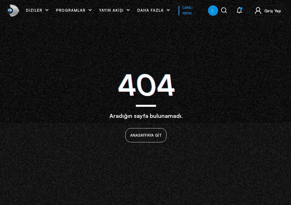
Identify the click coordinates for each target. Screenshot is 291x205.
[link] (13, 11)
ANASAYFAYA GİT (146, 135)
